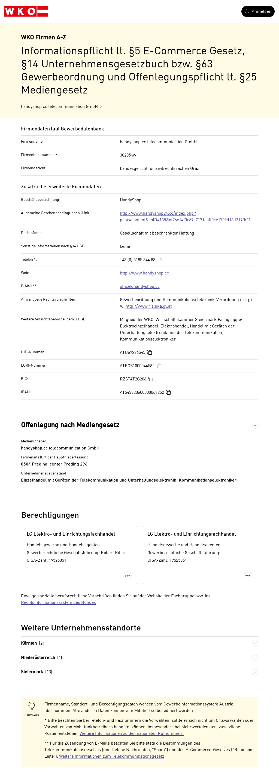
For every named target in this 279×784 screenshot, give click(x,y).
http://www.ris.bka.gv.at (149, 306)
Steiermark (36, 672)
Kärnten (32, 643)
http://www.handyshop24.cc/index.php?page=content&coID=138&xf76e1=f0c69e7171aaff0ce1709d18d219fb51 (185, 216)
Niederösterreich (41, 658)
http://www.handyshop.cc (144, 273)
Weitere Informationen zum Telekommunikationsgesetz (111, 756)
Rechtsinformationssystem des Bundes (58, 603)
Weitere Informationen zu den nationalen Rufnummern (132, 734)
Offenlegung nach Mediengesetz (70, 425)
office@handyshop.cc (140, 287)
